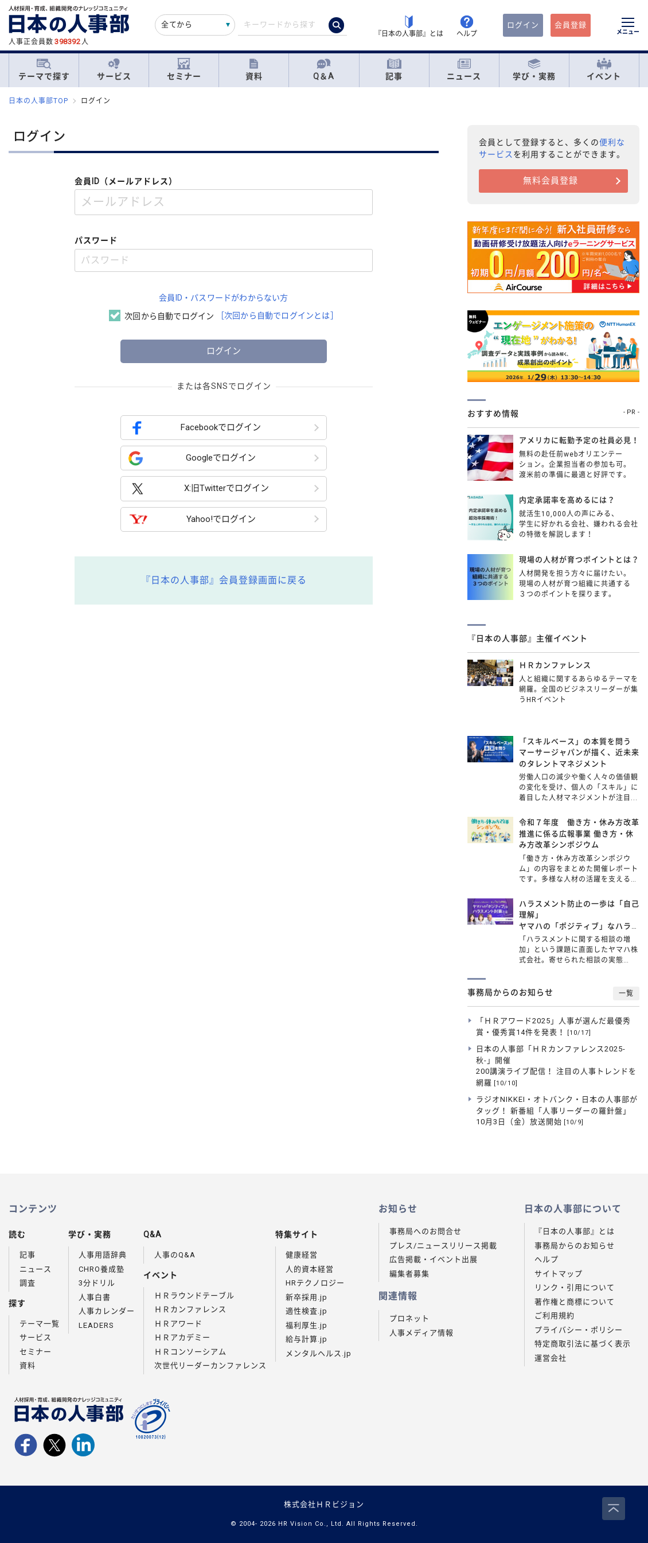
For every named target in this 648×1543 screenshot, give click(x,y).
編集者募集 (409, 1273)
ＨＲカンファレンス (190, 1309)
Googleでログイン (192, 458)
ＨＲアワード (178, 1323)
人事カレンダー (107, 1311)
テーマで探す (44, 69)
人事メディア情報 (421, 1332)
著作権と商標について (574, 1301)
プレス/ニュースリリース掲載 (443, 1245)
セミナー (184, 69)
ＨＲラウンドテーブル (194, 1295)
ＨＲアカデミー (182, 1337)
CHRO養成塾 (101, 1269)
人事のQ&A (175, 1254)
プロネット (409, 1318)
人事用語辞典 (103, 1254)
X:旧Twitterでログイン (198, 489)
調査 (27, 1283)
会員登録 (571, 25)
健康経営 (302, 1254)
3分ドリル (97, 1283)
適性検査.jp (306, 1311)
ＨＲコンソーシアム (190, 1351)
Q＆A (323, 69)
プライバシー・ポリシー (578, 1330)
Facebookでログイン (194, 428)
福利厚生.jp (306, 1325)
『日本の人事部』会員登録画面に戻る (224, 580)
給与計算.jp (306, 1339)
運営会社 (550, 1358)
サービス (114, 69)
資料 (254, 69)
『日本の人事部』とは (574, 1231)
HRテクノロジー (315, 1283)
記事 (394, 69)
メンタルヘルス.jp (319, 1353)
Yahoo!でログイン (192, 519)
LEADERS (96, 1325)
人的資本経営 (310, 1269)
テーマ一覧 (39, 1323)
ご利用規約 (554, 1315)
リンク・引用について (574, 1287)
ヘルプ (546, 1259)
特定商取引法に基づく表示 (582, 1343)
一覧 (626, 993)
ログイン (523, 25)
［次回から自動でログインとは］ (277, 315)
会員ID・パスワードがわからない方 (223, 297)
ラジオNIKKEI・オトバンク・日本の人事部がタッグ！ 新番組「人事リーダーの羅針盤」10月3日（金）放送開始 (557, 1110)
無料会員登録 (550, 181)
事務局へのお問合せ (425, 1231)
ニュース (464, 69)
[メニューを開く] (627, 27)
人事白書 (95, 1297)
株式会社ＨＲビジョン (324, 1504)
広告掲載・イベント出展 (433, 1259)
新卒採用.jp (306, 1297)
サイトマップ (558, 1273)
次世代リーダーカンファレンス (210, 1365)
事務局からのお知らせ (574, 1245)
